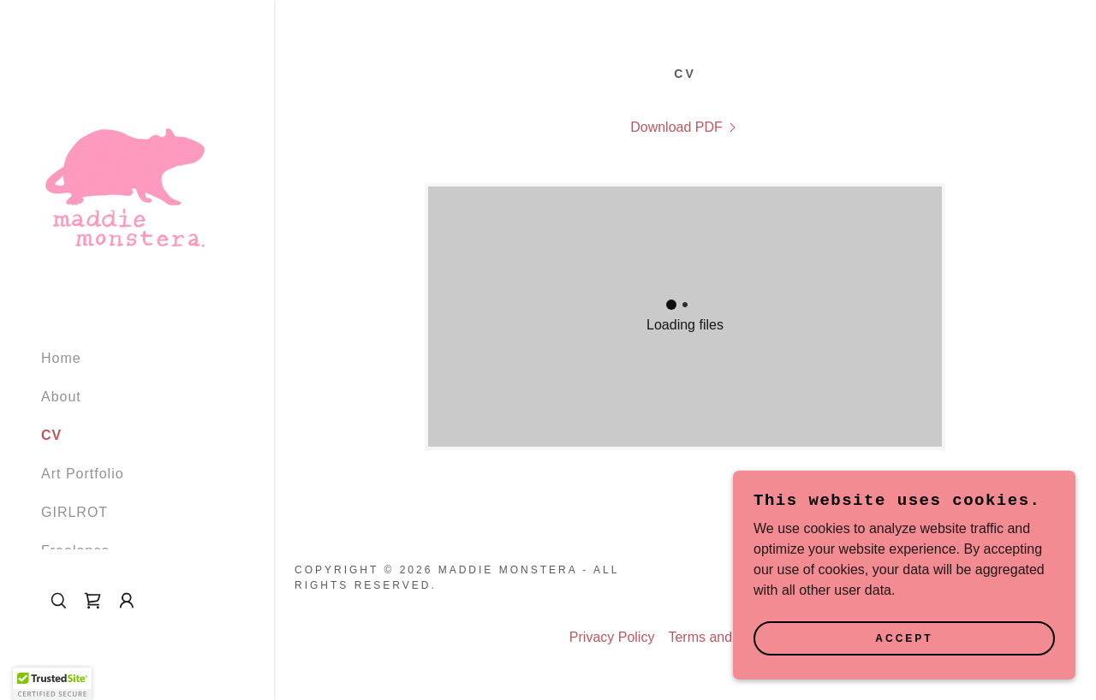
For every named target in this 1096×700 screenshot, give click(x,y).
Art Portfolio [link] (82, 473)
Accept (903, 638)
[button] (127, 601)
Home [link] (61, 358)
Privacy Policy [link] (612, 637)
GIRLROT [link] (74, 512)
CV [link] (51, 435)
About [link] (61, 396)
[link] (126, 166)
